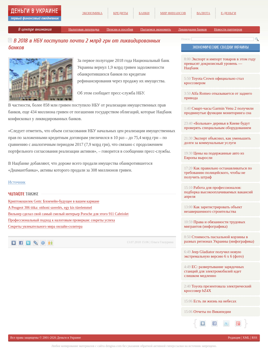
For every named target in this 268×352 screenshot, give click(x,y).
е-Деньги (228, 13)
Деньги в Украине (69, 337)
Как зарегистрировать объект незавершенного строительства (213, 209)
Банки (144, 13)
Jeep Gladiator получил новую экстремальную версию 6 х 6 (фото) (214, 254)
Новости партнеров (228, 29)
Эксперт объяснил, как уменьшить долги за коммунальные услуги (217, 140)
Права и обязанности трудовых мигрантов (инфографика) (214, 224)
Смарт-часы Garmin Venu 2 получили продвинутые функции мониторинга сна (219, 110)
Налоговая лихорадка (83, 29)
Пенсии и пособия (119, 29)
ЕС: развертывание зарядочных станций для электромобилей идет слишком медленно (214, 271)
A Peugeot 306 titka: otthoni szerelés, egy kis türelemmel (50, 208)
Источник (16, 182)
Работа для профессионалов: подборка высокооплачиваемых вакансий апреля (218, 192)
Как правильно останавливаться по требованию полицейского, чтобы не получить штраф (218, 172)
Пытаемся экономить (155, 29)
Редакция (234, 337)
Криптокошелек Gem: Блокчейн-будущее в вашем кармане (53, 201)
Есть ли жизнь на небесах (215, 301)
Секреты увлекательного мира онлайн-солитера (45, 226)
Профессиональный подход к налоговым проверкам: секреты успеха (61, 220)
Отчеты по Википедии (212, 312)
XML (246, 337)
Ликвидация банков (192, 29)
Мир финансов (173, 13)
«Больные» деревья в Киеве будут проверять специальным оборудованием (217, 125)
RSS (254, 337)
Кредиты (120, 13)
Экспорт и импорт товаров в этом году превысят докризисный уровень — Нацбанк (220, 63)
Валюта (203, 13)
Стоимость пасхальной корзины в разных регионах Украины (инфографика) (219, 239)
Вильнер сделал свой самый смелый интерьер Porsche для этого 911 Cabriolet (68, 214)
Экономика (92, 13)
